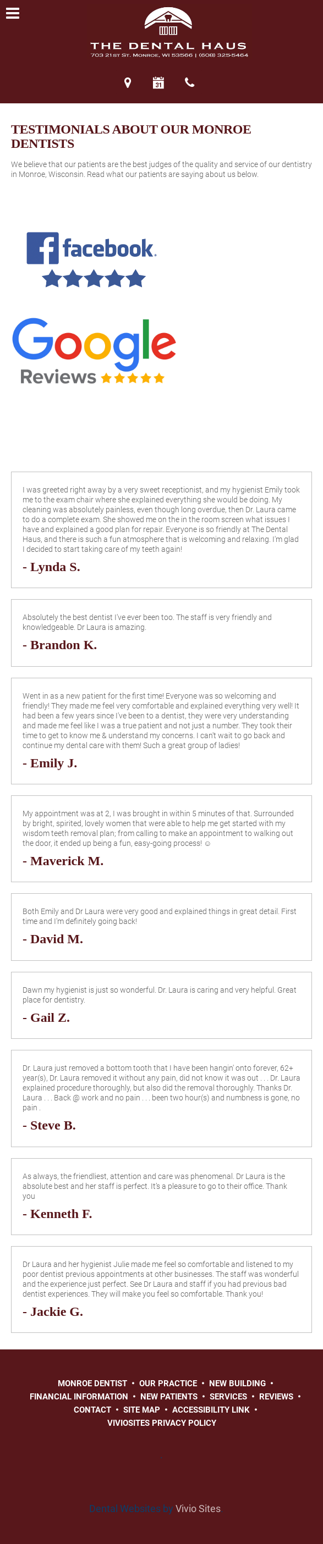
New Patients (169, 1397)
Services (228, 1397)
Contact (92, 1410)
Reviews (276, 1397)
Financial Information (79, 1397)
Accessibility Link (211, 1410)
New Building (237, 1383)
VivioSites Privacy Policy (161, 1423)
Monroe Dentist (92, 1383)
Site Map (141, 1410)
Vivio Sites (198, 1508)
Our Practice (168, 1383)
